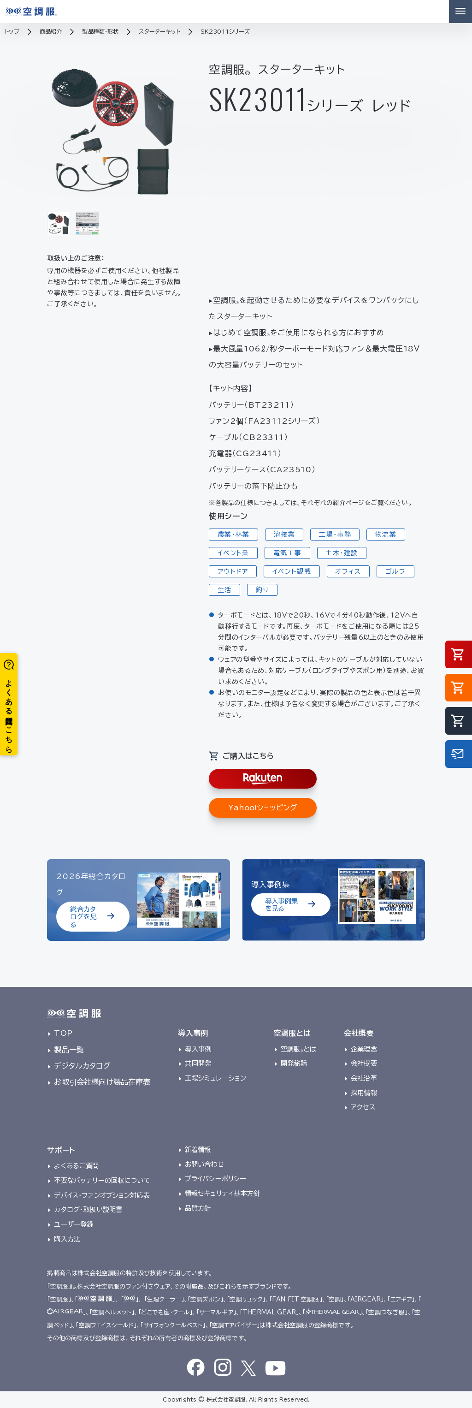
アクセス (363, 1107)
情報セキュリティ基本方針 (222, 1193)
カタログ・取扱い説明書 (88, 1209)
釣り (262, 590)
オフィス (348, 571)
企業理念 (364, 1049)
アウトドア (233, 571)
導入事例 (198, 1049)
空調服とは (298, 1049)
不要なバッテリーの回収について (102, 1180)
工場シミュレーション (215, 1078)
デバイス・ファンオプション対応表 (102, 1195)
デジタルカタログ (82, 1065)
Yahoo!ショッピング (262, 807)
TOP (63, 1033)
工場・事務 (335, 534)
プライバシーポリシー (216, 1178)
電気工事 (287, 553)
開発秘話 (294, 1063)
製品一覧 (69, 1049)
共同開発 (198, 1063)
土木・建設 (341, 553)
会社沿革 (364, 1078)
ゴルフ (395, 571)
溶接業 (284, 534)
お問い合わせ (204, 1164)
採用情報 (364, 1092)
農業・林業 (234, 534)
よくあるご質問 (76, 1165)
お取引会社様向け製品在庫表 (102, 1082)
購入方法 (67, 1239)
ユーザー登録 (73, 1224)
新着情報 (198, 1149)
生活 (225, 590)
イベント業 (233, 553)
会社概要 (364, 1063)
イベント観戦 (291, 571)
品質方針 (198, 1208)
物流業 (385, 534)
